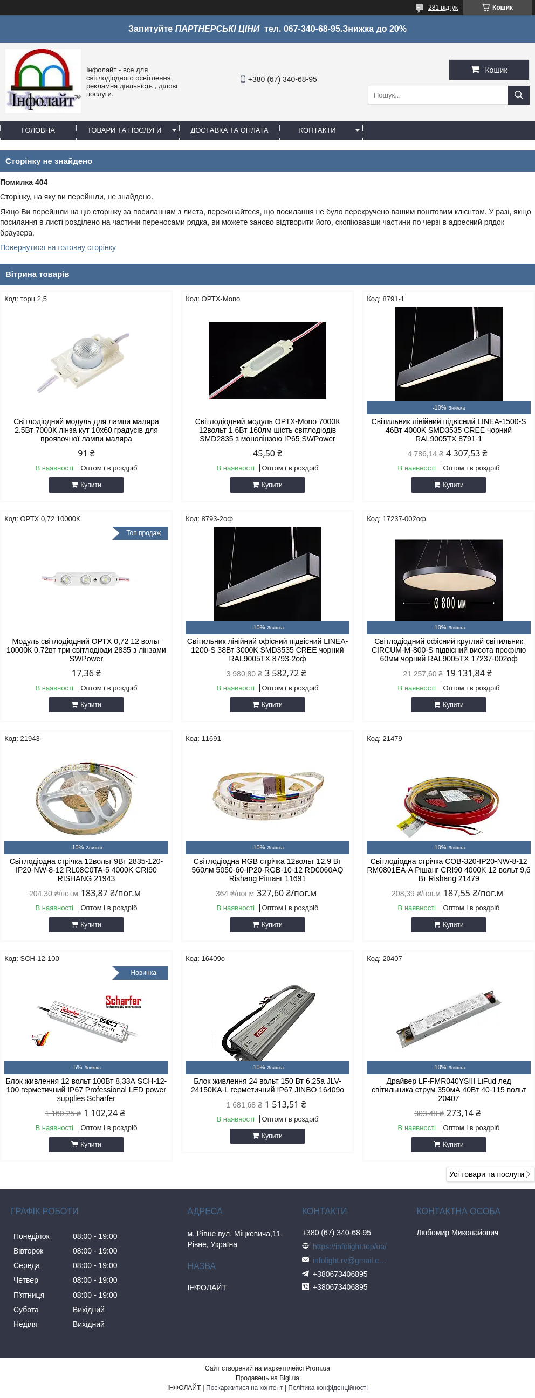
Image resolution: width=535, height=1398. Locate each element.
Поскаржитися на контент (244, 1388)
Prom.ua (318, 1368)
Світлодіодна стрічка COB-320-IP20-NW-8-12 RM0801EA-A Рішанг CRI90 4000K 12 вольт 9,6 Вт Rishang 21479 (448, 870)
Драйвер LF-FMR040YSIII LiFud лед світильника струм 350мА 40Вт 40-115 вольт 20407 (449, 1090)
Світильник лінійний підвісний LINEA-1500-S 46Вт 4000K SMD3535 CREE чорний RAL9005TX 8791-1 (449, 430)
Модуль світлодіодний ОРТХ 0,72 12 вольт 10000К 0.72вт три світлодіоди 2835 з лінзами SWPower (86, 650)
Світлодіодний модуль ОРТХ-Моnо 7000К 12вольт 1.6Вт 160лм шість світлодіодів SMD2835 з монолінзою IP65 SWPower (267, 430)
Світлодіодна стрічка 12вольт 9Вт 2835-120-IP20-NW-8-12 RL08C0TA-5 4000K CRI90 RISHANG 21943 (86, 870)
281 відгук (443, 7)
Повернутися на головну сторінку (58, 247)
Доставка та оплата (229, 130)
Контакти (317, 130)
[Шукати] (519, 95)
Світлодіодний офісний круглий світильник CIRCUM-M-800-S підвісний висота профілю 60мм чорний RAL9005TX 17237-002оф (449, 650)
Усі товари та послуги (486, 1174)
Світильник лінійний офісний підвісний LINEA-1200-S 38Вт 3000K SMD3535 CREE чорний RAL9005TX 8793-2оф (267, 650)
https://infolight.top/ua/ (350, 1246)
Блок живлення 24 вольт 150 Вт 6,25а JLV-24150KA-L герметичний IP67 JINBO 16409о (267, 1085)
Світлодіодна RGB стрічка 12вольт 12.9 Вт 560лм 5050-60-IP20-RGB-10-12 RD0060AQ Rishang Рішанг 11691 (268, 870)
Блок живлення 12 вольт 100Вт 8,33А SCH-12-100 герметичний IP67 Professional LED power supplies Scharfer (86, 1090)
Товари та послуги (124, 130)
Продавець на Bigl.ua (267, 1378)
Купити (90, 485)
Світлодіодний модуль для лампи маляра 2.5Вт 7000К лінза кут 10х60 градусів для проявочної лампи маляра (86, 430)
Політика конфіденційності (328, 1388)
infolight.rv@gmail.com (350, 1260)
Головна (38, 130)
